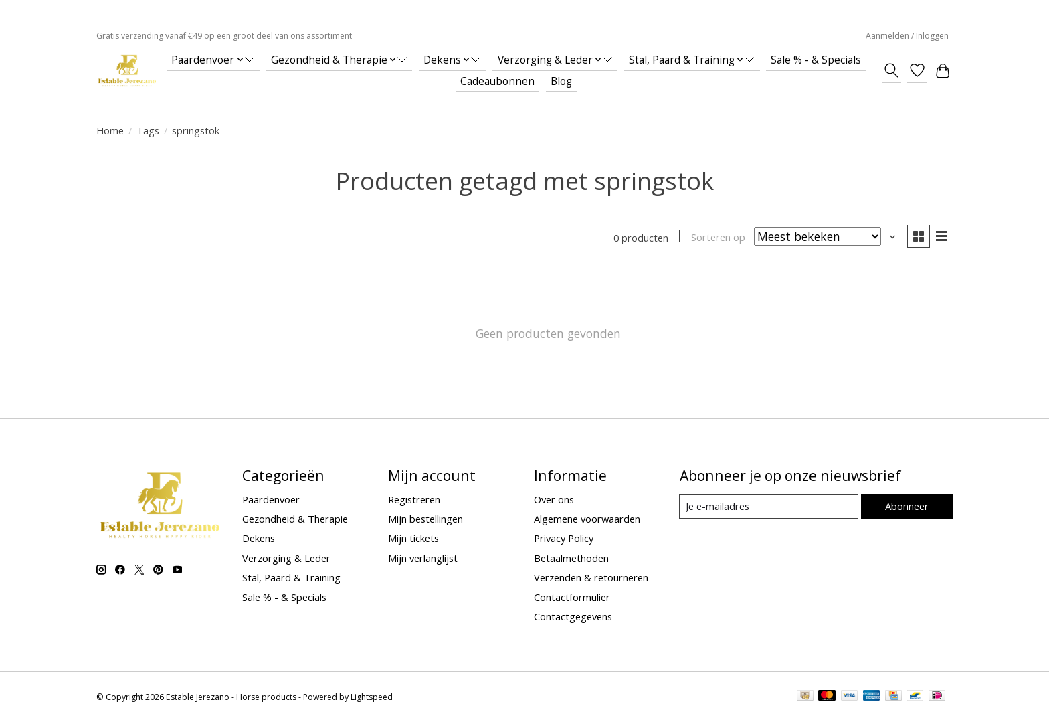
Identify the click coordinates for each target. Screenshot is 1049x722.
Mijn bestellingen (425, 519)
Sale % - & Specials (816, 60)
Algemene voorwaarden (587, 519)
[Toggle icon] (891, 70)
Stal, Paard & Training (291, 577)
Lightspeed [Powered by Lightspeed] (372, 697)
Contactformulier (572, 597)
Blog (561, 81)
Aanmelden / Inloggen (907, 35)
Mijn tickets (413, 538)
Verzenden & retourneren (591, 577)
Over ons (554, 500)
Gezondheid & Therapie (295, 519)
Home (110, 130)
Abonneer (906, 506)
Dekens (258, 538)
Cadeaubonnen (497, 81)
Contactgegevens (573, 617)
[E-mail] (768, 507)
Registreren (414, 500)
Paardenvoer (271, 500)
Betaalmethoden (571, 558)
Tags (147, 130)
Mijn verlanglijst (423, 558)
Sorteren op (717, 237)
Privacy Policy (563, 538)
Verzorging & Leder (286, 558)
